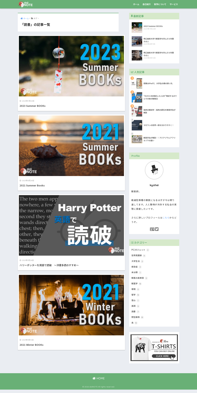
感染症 (136, 268)
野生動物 (137, 320)
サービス (174, 4)
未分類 (136, 273)
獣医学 (136, 285)
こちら (166, 217)
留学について (160, 4)
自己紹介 (147, 4)
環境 (135, 291)
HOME (98, 381)
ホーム (136, 4)
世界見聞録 (139, 256)
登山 (135, 303)
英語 (135, 308)
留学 (135, 297)
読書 (135, 314)
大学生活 (137, 262)
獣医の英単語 (140, 279)
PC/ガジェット (140, 250)
